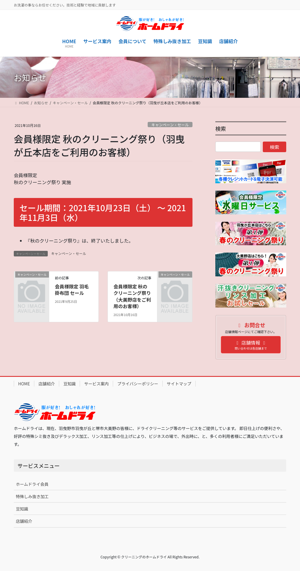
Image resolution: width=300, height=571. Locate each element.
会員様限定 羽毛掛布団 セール (72, 289)
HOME (24, 384)
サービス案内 (96, 384)
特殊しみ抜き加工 (32, 496)
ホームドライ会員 (32, 484)
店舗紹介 (46, 384)
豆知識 (69, 384)
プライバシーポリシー (137, 384)
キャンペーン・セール (170, 124)
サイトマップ (179, 384)
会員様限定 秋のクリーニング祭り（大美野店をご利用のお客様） (132, 296)
